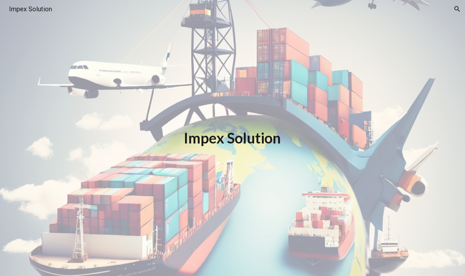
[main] (232, 138)
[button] (457, 9)
